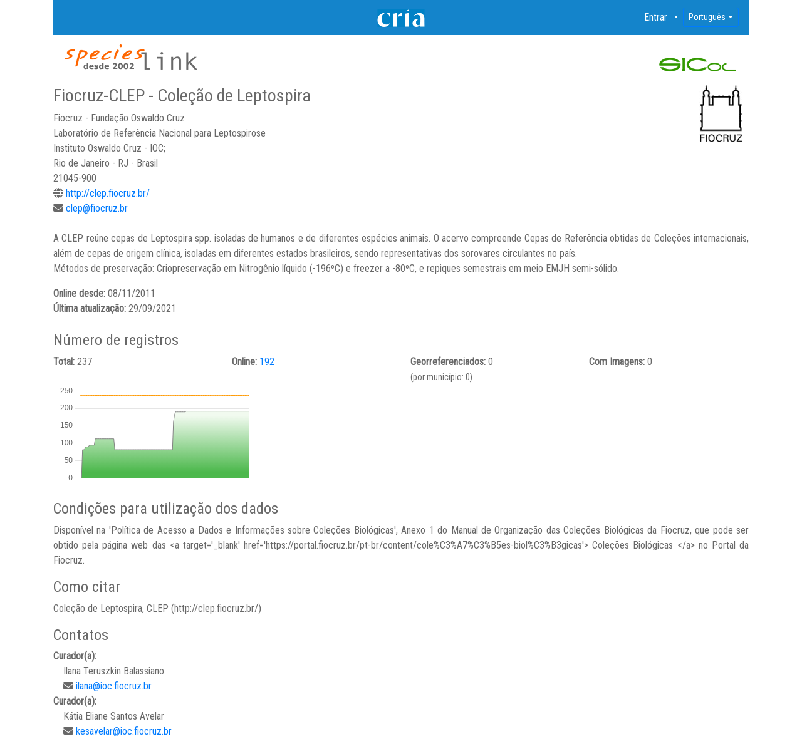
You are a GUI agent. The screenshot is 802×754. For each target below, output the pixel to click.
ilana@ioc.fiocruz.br (114, 686)
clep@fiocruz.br (97, 208)
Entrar (656, 17)
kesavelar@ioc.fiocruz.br (124, 731)
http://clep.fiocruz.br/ (108, 193)
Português (707, 17)
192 (266, 362)
